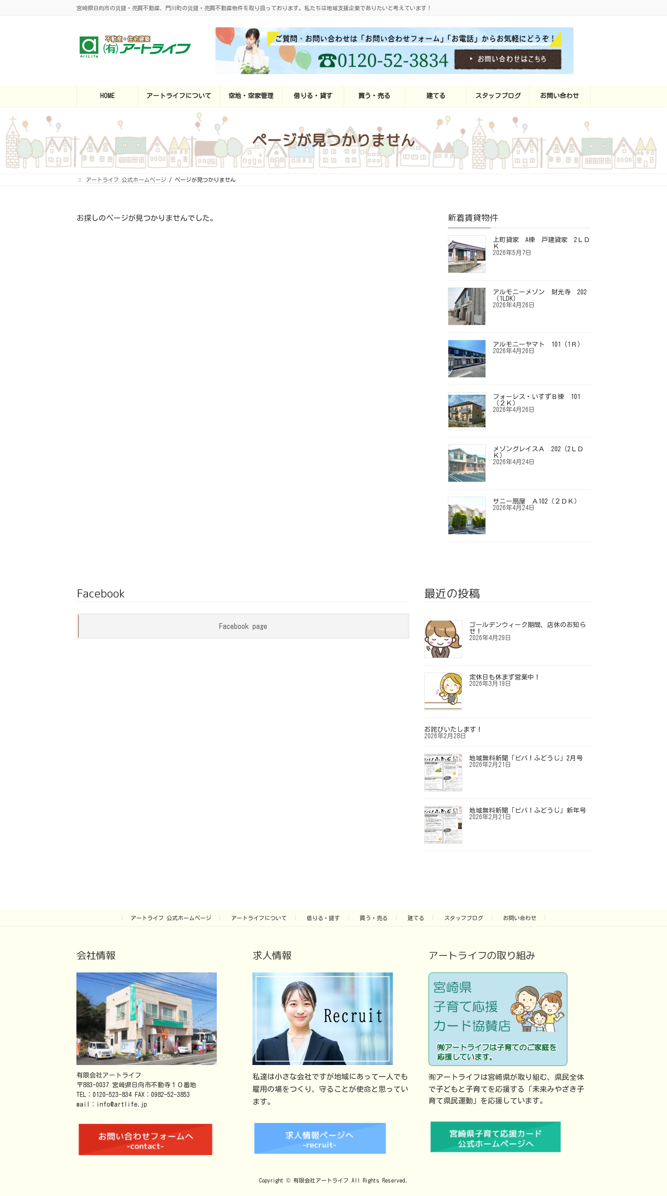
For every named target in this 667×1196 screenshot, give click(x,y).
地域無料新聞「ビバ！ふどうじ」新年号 (527, 810)
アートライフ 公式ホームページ (171, 918)
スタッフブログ (463, 918)
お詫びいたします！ (453, 729)
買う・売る (374, 918)
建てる (416, 918)
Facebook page (243, 626)
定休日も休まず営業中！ (505, 677)
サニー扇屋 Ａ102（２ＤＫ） (536, 501)
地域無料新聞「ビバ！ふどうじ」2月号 (526, 758)
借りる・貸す (323, 918)
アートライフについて (259, 918)
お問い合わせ (519, 918)
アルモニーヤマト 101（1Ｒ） (538, 344)
